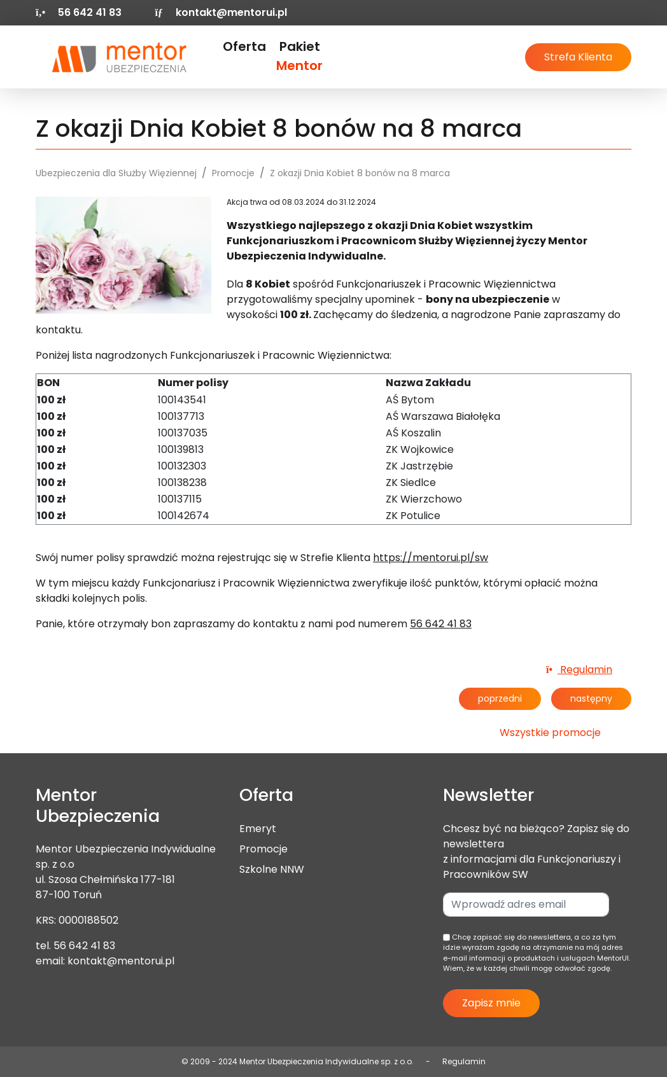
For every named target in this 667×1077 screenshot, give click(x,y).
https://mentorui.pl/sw (430, 557)
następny (591, 698)
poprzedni (500, 698)
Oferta (244, 46)
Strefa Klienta (578, 57)
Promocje (233, 173)
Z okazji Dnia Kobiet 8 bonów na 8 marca (360, 173)
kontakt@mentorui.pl (220, 12)
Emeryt (257, 828)
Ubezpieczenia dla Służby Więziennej (116, 173)
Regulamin (579, 669)
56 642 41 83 (441, 623)
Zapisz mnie (491, 1003)
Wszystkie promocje (550, 732)
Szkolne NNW (271, 869)
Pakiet (299, 56)
